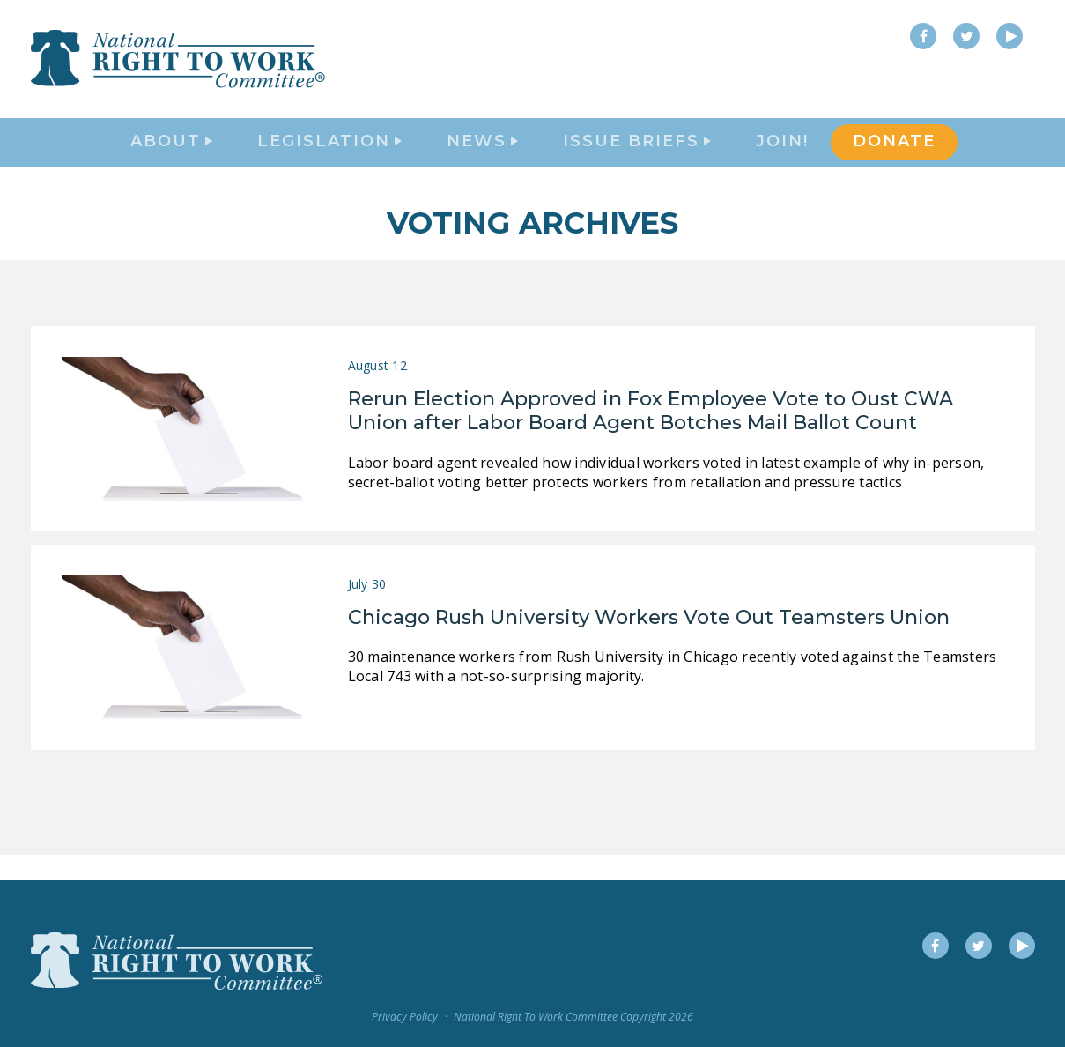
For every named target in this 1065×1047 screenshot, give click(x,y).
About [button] (171, 155)
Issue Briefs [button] (637, 155)
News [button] (482, 155)
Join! (782, 155)
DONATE (894, 155)
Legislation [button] (329, 155)
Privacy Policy (405, 1016)
